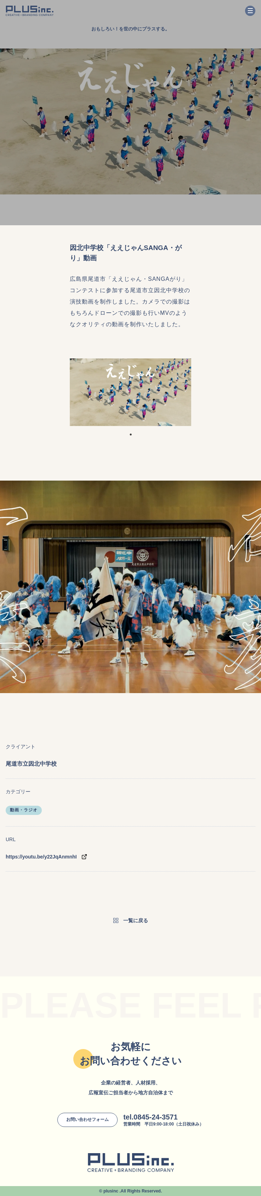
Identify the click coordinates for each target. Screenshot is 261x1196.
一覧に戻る (135, 920)
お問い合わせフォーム (87, 1119)
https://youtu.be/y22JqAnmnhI (41, 857)
